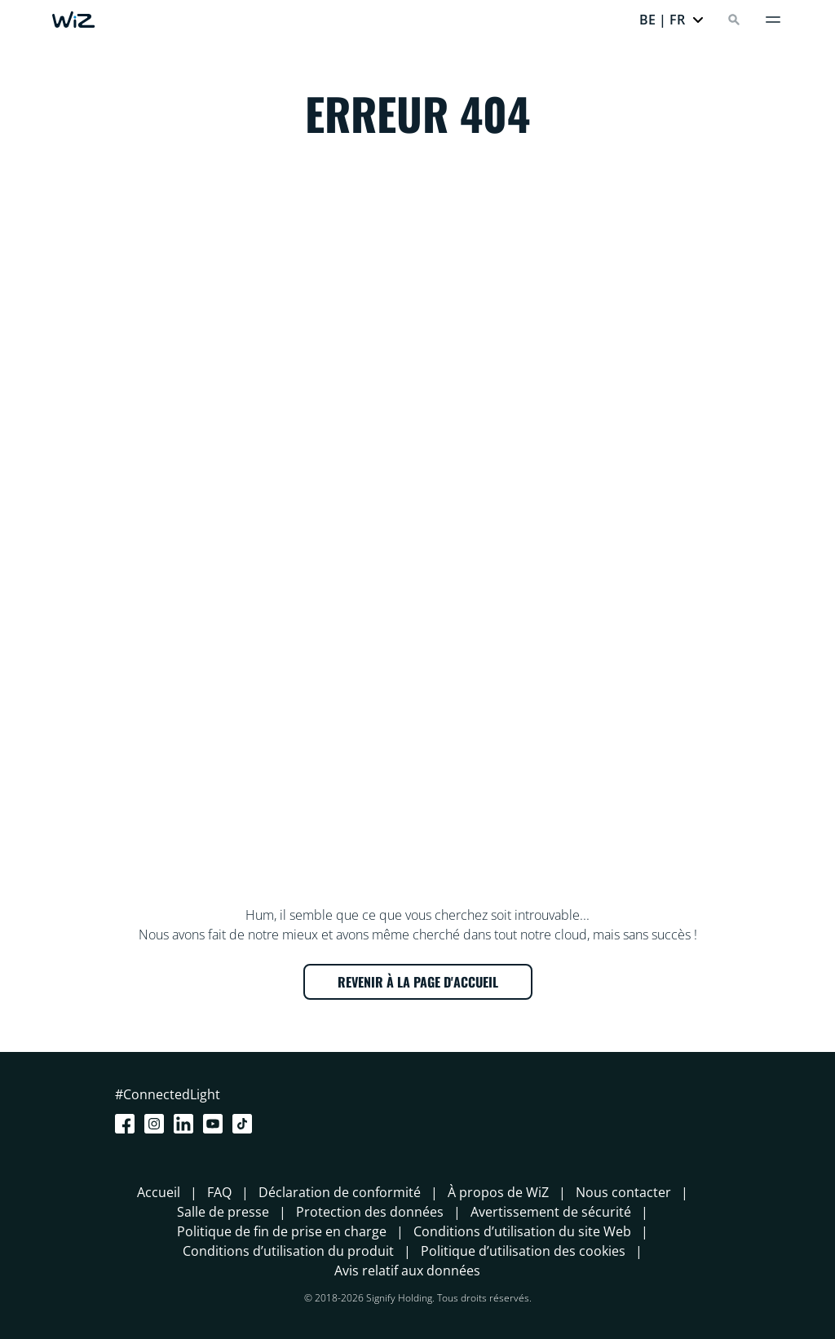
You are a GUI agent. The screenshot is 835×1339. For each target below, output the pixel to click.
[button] (672, 19)
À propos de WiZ (498, 1192)
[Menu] (773, 19)
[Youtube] (216, 1124)
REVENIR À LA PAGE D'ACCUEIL (418, 982)
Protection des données (370, 1212)
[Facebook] (128, 1124)
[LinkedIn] (187, 1124)
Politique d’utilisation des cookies (523, 1251)
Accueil (158, 1192)
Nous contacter (623, 1192)
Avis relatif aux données (407, 1270)
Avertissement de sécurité (551, 1212)
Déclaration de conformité (339, 1192)
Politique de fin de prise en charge (282, 1231)
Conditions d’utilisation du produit (288, 1251)
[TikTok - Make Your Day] (245, 1124)
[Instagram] (157, 1124)
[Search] (734, 19)
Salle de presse (223, 1212)
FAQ (219, 1192)
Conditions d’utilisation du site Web (522, 1231)
